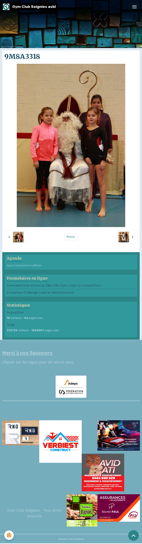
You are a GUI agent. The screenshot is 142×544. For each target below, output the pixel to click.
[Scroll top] (133, 535)
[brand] (30, 6)
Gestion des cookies (71, 539)
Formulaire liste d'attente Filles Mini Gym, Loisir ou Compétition (54, 285)
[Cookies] (9, 535)
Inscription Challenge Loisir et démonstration (40, 292)
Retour (71, 236)
